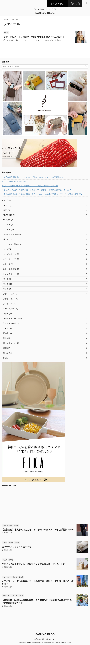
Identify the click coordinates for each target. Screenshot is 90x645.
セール (21, 40)
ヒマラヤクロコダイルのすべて (15, 181)
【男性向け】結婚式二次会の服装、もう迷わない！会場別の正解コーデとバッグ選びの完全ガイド (43, 194)
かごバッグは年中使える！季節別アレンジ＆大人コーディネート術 (30, 186)
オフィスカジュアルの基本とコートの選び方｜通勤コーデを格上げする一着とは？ (36, 190)
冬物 (59, 40)
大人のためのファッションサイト (45, 639)
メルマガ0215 (50, 40)
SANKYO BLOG (45, 12)
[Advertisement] (44, 505)
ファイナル (38, 40)
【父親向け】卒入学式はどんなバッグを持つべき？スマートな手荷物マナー (34, 177)
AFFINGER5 (66, 642)
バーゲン (29, 40)
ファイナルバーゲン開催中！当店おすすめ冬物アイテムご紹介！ (34, 37)
